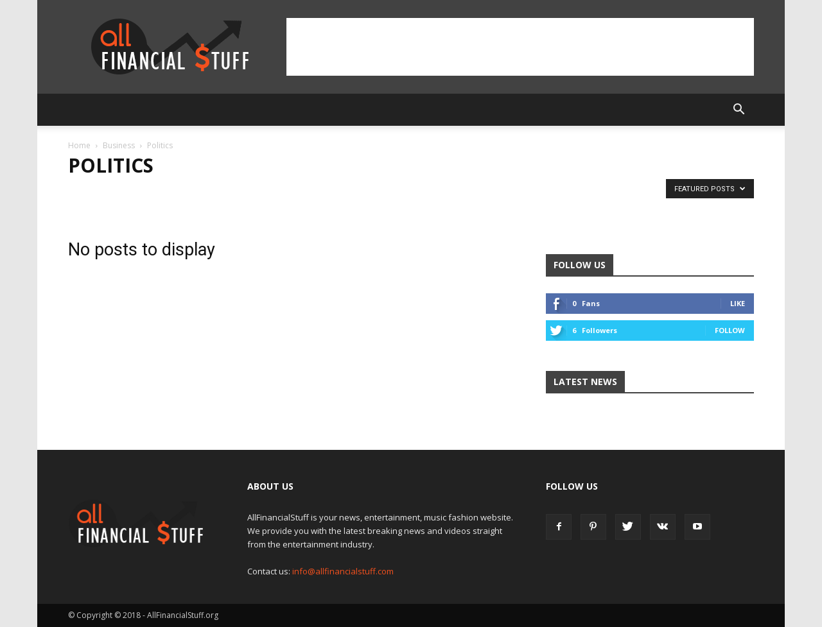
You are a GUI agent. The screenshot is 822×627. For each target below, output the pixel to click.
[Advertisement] (520, 47)
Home (79, 145)
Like (737, 303)
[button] (738, 109)
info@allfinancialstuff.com (343, 571)
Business (119, 145)
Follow (730, 330)
